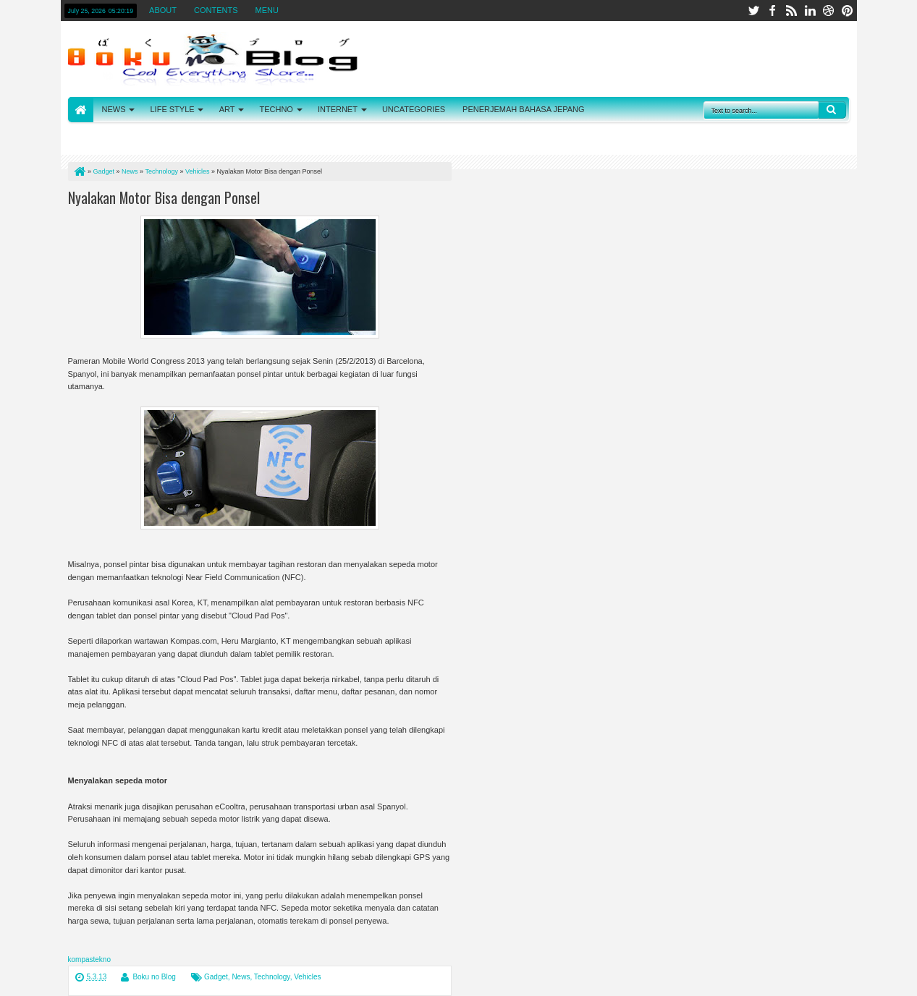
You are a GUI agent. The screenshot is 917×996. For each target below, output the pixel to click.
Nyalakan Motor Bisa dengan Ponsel (164, 197)
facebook (772, 10)
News (241, 977)
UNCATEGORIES (413, 109)
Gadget (216, 977)
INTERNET (338, 109)
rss (791, 10)
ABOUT (163, 10)
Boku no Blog (154, 977)
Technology (272, 977)
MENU (267, 10)
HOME (80, 109)
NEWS (114, 109)
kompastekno (89, 959)
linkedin (809, 10)
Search (832, 110)
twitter (753, 10)
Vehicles (307, 977)
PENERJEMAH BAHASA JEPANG (523, 109)
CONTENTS (216, 10)
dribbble (828, 10)
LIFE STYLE (173, 109)
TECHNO (275, 109)
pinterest (847, 10)
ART (227, 109)
